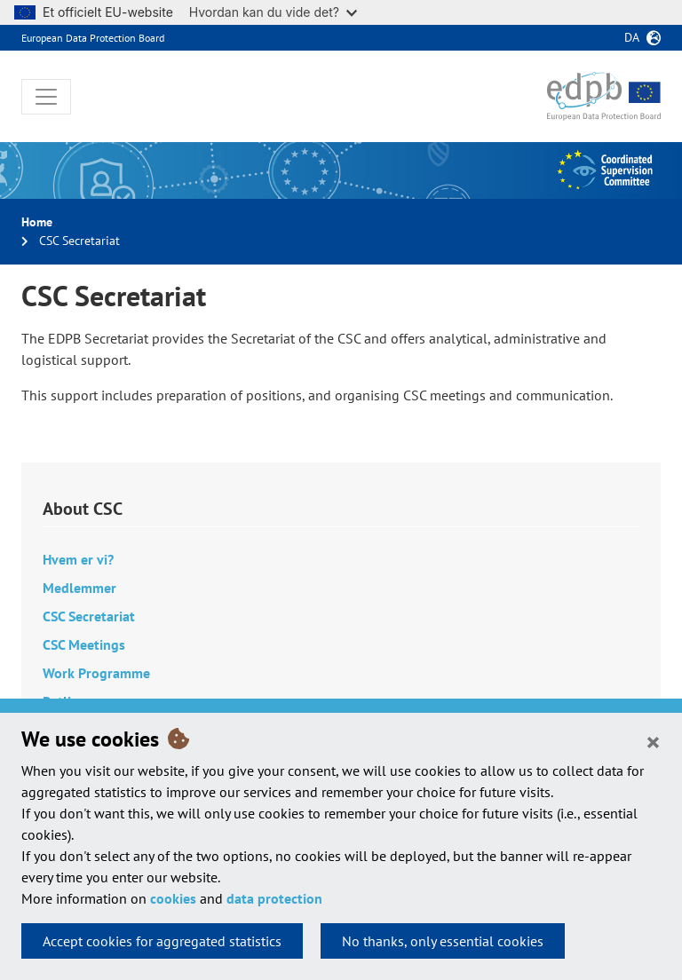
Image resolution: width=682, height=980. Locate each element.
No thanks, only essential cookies (442, 941)
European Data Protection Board (92, 37)
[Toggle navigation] (46, 97)
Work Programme (96, 673)
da (631, 37)
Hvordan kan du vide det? (273, 12)
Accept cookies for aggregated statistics (162, 941)
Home (36, 222)
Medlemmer (79, 588)
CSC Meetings (84, 644)
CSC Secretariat (89, 616)
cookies (173, 898)
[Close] (653, 741)
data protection (274, 898)
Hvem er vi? (78, 559)
